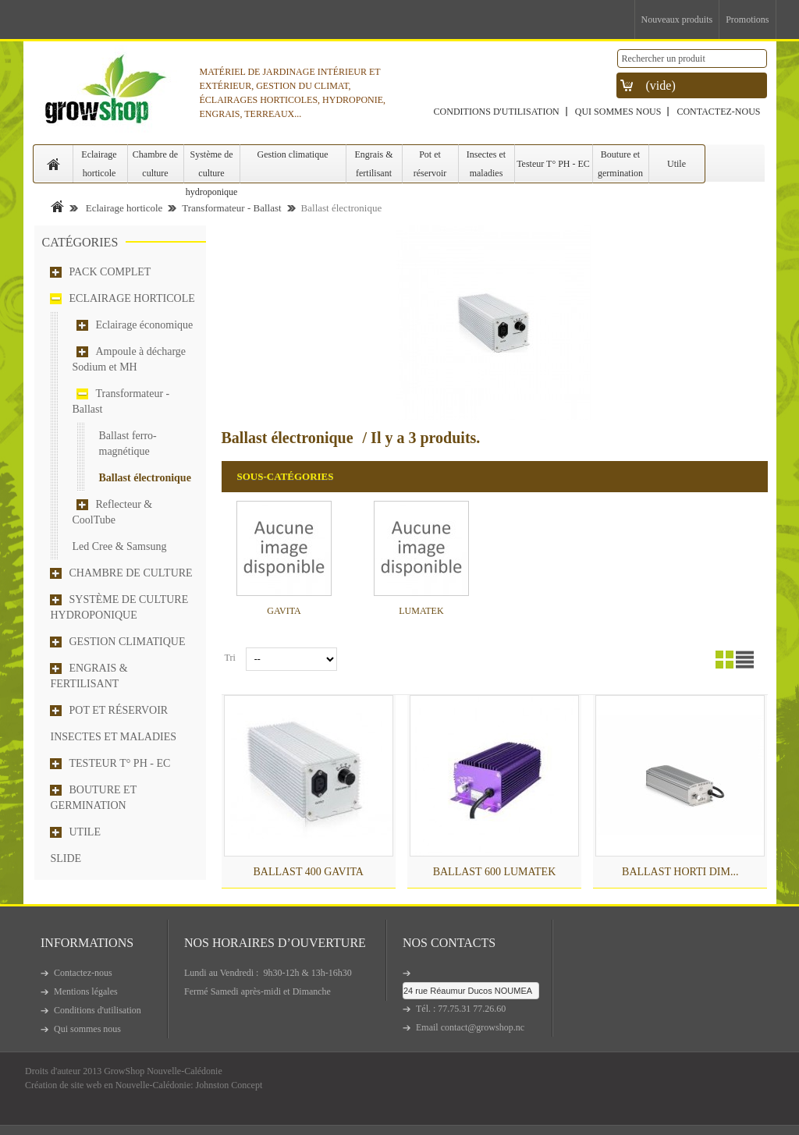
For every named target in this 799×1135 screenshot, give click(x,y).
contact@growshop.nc (482, 1027)
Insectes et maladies (486, 164)
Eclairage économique (145, 325)
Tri (230, 657)
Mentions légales (86, 991)
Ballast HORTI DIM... (680, 872)
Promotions (747, 19)
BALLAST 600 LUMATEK (494, 872)
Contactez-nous (718, 111)
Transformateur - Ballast (231, 208)
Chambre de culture (155, 164)
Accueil (57, 206)
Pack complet (110, 272)
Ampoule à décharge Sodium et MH (129, 359)
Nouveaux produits (677, 19)
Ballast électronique (145, 478)
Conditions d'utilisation (496, 111)
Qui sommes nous (618, 111)
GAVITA (283, 610)
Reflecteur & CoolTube (113, 512)
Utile (676, 163)
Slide (66, 858)
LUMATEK (421, 610)
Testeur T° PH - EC (553, 163)
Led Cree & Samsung (120, 546)
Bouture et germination (620, 164)
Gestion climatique (292, 154)
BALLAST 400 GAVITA (308, 872)
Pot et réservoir (430, 164)
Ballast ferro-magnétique (128, 443)
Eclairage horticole (98, 164)
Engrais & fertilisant (374, 164)
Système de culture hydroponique (212, 166)
